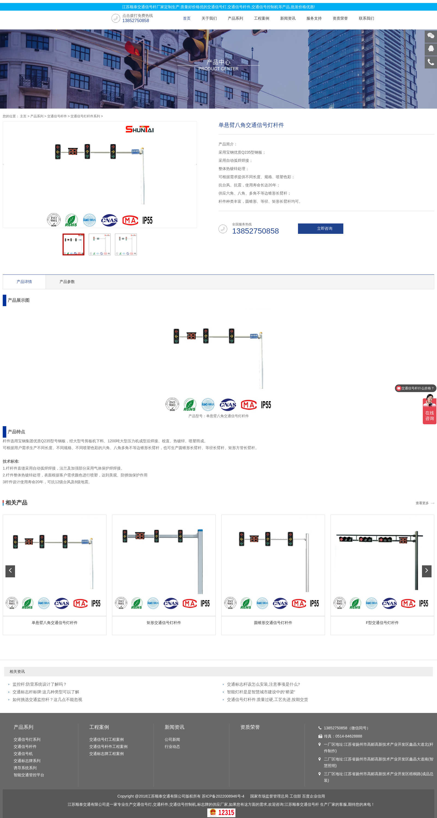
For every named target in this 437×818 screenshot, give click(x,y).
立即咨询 (324, 228)
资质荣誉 (340, 18)
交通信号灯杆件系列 (85, 116)
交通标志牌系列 (27, 761)
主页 (23, 116)
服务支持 (314, 18)
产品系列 (235, 18)
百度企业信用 (313, 796)
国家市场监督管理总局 (269, 796)
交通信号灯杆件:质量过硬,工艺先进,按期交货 (267, 699)
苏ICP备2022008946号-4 (223, 796)
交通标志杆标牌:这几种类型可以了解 (46, 691)
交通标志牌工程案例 (106, 753)
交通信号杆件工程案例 (108, 746)
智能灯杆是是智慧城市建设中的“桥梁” (261, 691)
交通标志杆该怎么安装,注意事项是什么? (263, 684)
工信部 (295, 796)
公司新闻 (172, 739)
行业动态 (172, 746)
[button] (10, 571)
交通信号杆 (309, 804)
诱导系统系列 (25, 768)
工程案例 (261, 18)
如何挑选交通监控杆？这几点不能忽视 (47, 699)
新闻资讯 (288, 18)
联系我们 (366, 18)
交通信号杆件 (57, 116)
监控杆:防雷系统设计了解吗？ (40, 684)
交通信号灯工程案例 (106, 739)
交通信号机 (23, 753)
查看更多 (422, 503)
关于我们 (209, 18)
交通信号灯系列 (27, 739)
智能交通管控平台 (29, 775)
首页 (187, 18)
